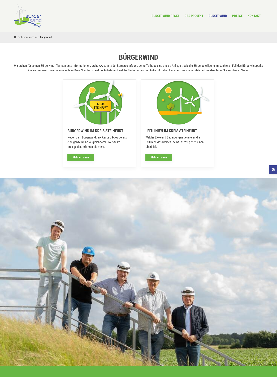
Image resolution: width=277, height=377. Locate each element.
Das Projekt (194, 16)
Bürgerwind (218, 16)
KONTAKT (254, 16)
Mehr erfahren (81, 157)
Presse (237, 16)
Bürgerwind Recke (165, 16)
